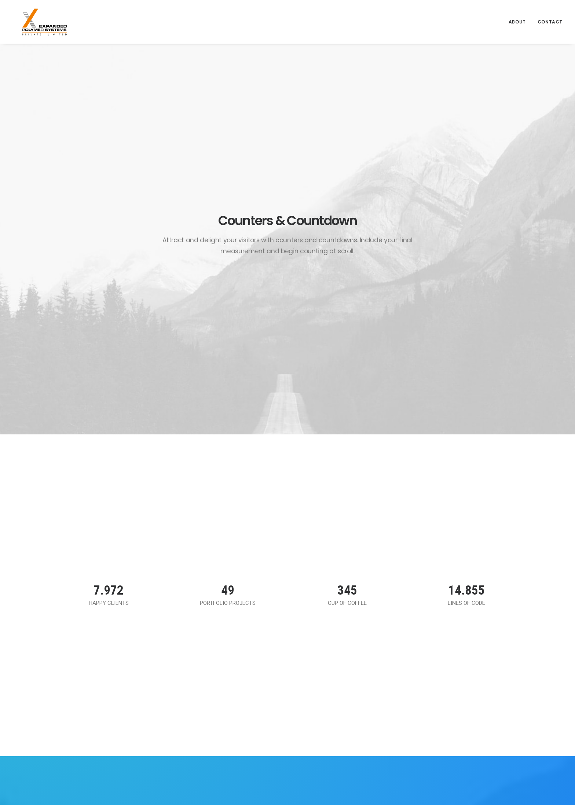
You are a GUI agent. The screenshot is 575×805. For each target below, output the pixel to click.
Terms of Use (327, 662)
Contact (550, 17)
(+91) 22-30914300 (446, 739)
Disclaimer (323, 685)
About (517, 17)
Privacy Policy (327, 673)
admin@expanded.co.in (451, 729)
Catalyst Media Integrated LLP (379, 787)
